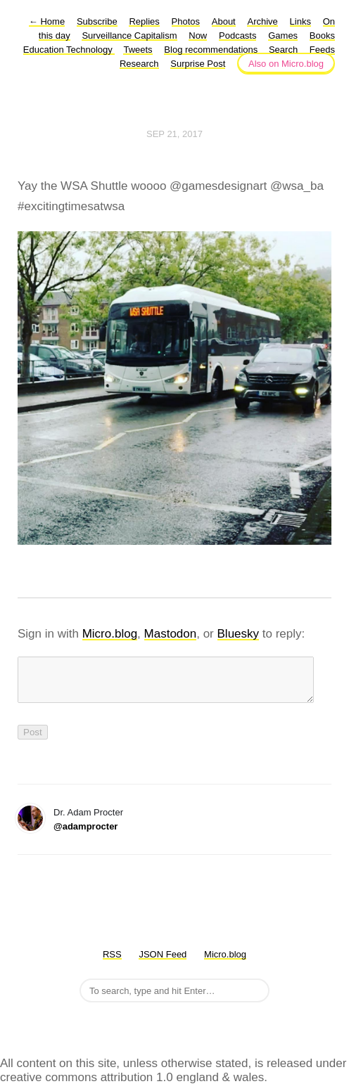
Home (47, 21)
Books (322, 35)
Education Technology (69, 49)
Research (139, 63)
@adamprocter (85, 834)
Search (283, 49)
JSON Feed (162, 962)
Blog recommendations (212, 49)
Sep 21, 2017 (174, 134)
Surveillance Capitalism (129, 35)
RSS (112, 962)
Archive (262, 21)
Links (300, 21)
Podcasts (237, 35)
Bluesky (238, 633)
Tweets (137, 49)
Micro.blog (109, 633)
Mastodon (170, 633)
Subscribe (97, 21)
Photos (186, 21)
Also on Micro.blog (286, 63)
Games (283, 35)
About (224, 21)
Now (198, 35)
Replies (144, 21)
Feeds (322, 49)
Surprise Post (197, 63)
